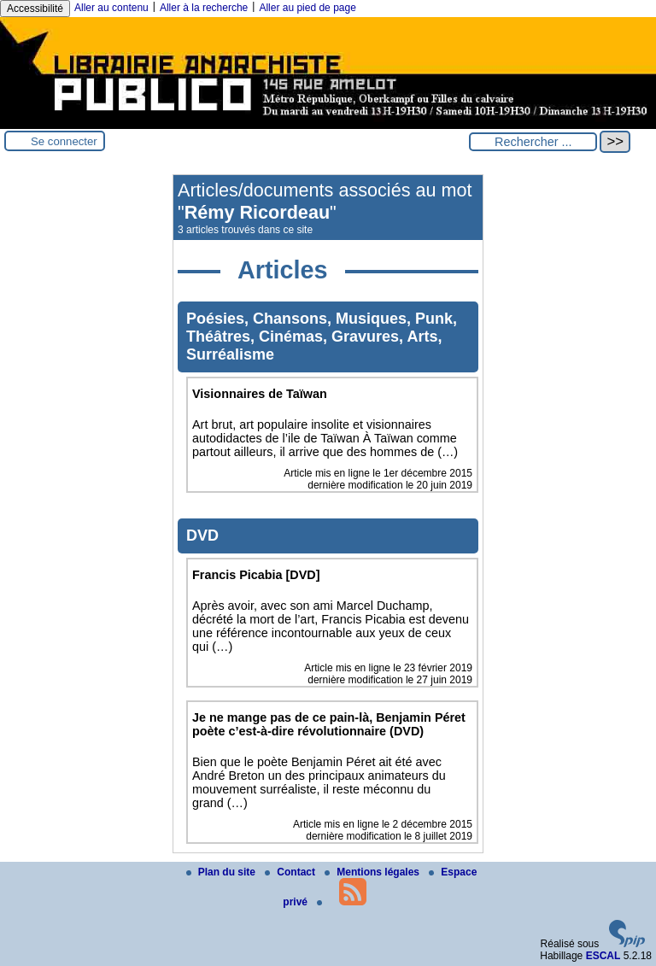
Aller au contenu (111, 8)
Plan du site (222, 872)
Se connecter (64, 141)
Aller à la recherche (204, 8)
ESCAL (603, 956)
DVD (202, 535)
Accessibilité (35, 9)
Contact (291, 872)
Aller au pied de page (307, 8)
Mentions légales (373, 872)
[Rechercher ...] (533, 141)
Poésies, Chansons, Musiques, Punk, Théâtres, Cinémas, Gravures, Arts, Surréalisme (321, 336)
